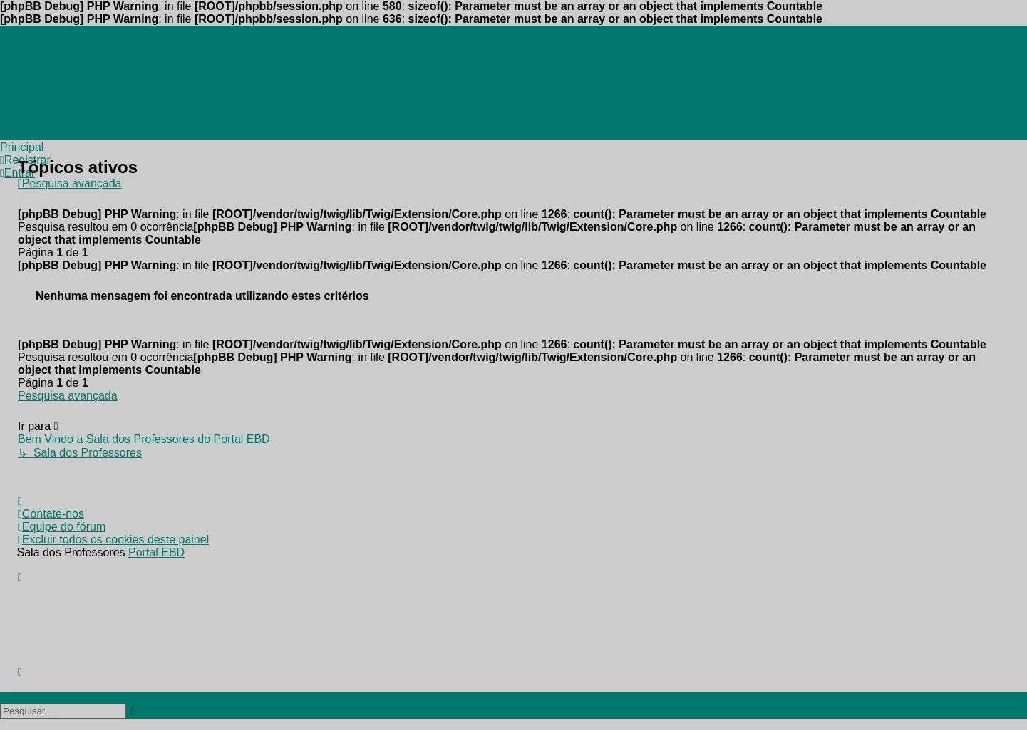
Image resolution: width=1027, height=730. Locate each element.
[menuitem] (110, 32)
